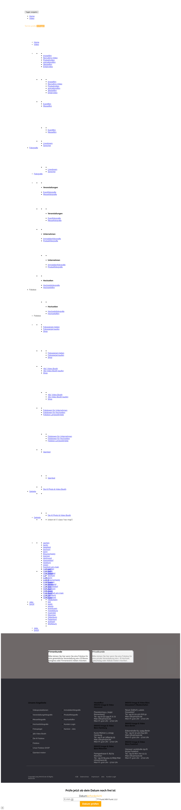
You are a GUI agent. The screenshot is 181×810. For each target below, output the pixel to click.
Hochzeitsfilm (69, 719)
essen (45, 565)
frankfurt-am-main (51, 567)
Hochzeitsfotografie (40, 724)
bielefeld (47, 547)
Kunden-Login (69, 724)
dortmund (47, 558)
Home (32, 16)
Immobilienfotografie (72, 710)
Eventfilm (47, 104)
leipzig (50, 606)
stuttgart (46, 595)
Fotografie (33, 148)
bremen (46, 556)
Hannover (47, 571)
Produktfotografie (71, 715)
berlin (45, 545)
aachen (46, 543)
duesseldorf (48, 560)
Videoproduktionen (40, 710)
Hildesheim (52, 600)
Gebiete (32, 491)
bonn (45, 552)
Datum (90, 795)
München (47, 589)
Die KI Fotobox (38, 738)
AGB (76, 777)
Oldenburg (52, 617)
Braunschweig (49, 554)
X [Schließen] (2, 808)
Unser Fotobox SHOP (41, 748)
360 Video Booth (39, 734)
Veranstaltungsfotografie (42, 715)
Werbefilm (47, 64)
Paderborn (47, 593)
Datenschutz (84, 777)
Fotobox (36, 743)
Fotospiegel (37, 729)
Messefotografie (39, 719)
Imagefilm (47, 56)
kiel (44, 576)
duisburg (47, 563)
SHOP (31, 604)
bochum (46, 549)
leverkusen (52, 608)
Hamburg (47, 569)
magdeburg (53, 611)
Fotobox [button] (32, 290)
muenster (47, 587)
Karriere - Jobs (69, 729)
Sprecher (47, 145)
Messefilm (47, 106)
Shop (45, 331)
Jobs (31, 602)
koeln (45, 578)
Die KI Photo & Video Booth (59, 515)
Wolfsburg (47, 598)
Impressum (95, 777)
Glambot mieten (39, 753)
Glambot (47, 452)
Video (31, 18)
